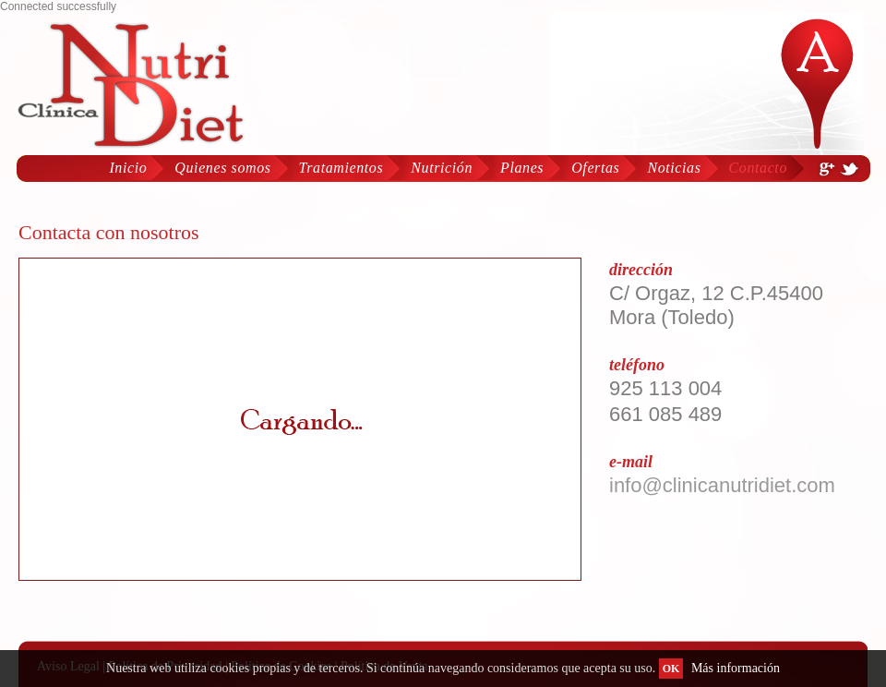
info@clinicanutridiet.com (722, 485)
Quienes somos (222, 167)
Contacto (758, 167)
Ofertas (595, 167)
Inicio (128, 167)
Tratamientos (341, 167)
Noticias (673, 167)
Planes (522, 167)
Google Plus (826, 168)
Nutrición (442, 167)
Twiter (849, 168)
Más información (735, 668)
